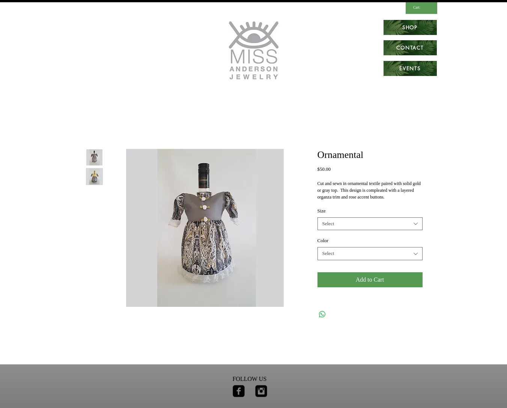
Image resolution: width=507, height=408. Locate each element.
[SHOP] (410, 27)
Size (321, 211)
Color (323, 240)
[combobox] (370, 224)
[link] (420, 7)
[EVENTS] (410, 68)
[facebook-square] (239, 391)
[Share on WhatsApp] (322, 314)
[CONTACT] (410, 47)
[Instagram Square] (261, 391)
